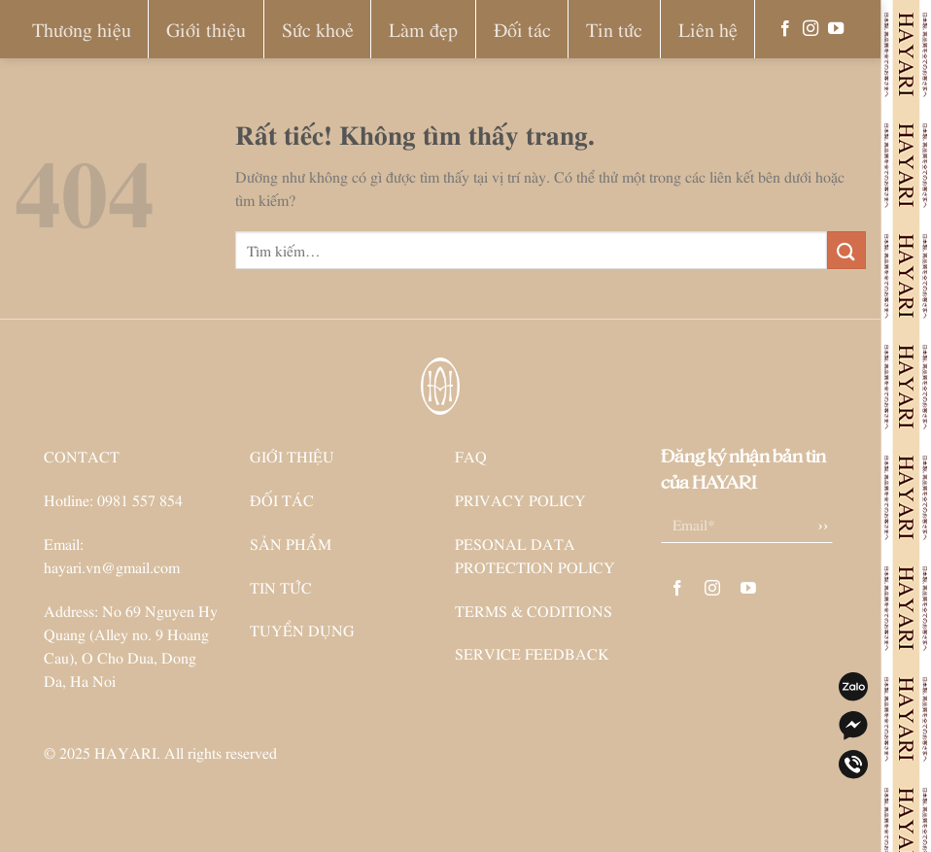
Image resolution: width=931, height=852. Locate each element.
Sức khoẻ (318, 29)
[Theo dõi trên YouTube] (836, 29)
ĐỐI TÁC (282, 499)
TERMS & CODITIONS (533, 610)
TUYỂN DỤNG (302, 629)
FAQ (471, 455)
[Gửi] (846, 250)
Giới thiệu (206, 29)
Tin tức (614, 29)
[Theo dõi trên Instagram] (810, 29)
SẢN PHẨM (290, 543)
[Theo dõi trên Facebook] (785, 29)
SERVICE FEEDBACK (532, 653)
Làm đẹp (423, 29)
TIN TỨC (281, 586)
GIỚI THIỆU (292, 455)
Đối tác (522, 29)
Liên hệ (708, 29)
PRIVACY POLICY (520, 499)
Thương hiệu (81, 29)
